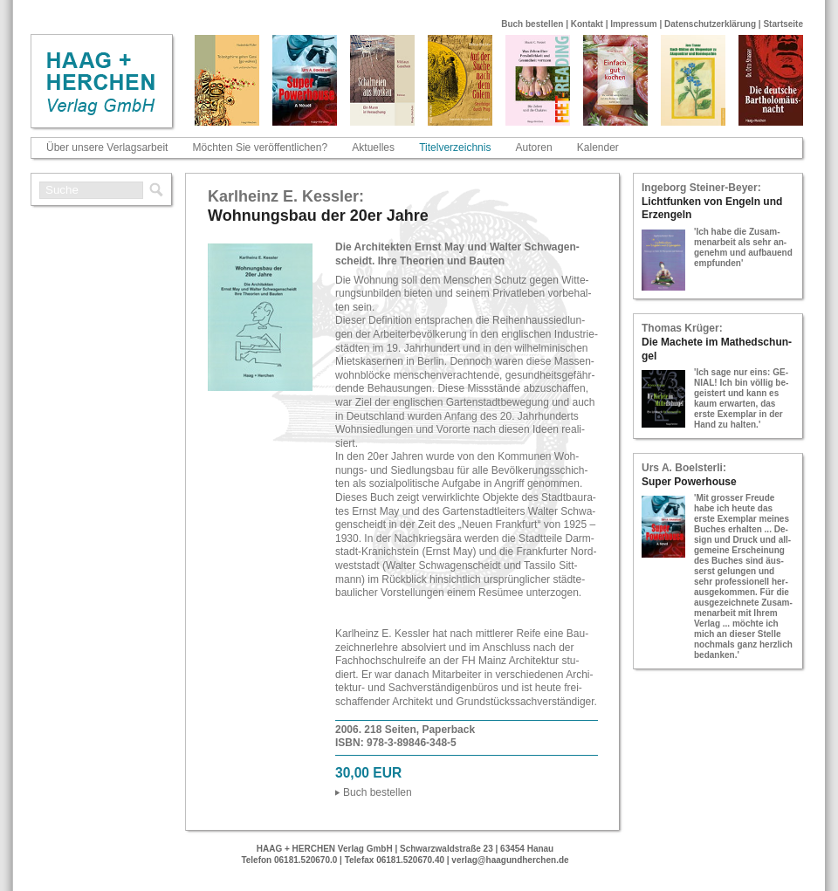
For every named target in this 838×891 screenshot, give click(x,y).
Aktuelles (373, 147)
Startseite (783, 24)
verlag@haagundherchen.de (509, 860)
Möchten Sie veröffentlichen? (260, 147)
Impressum (633, 24)
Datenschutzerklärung (710, 24)
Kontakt (587, 24)
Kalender (598, 147)
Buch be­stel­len (377, 792)
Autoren (534, 147)
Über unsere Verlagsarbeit (107, 147)
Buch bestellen (532, 24)
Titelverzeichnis (455, 147)
